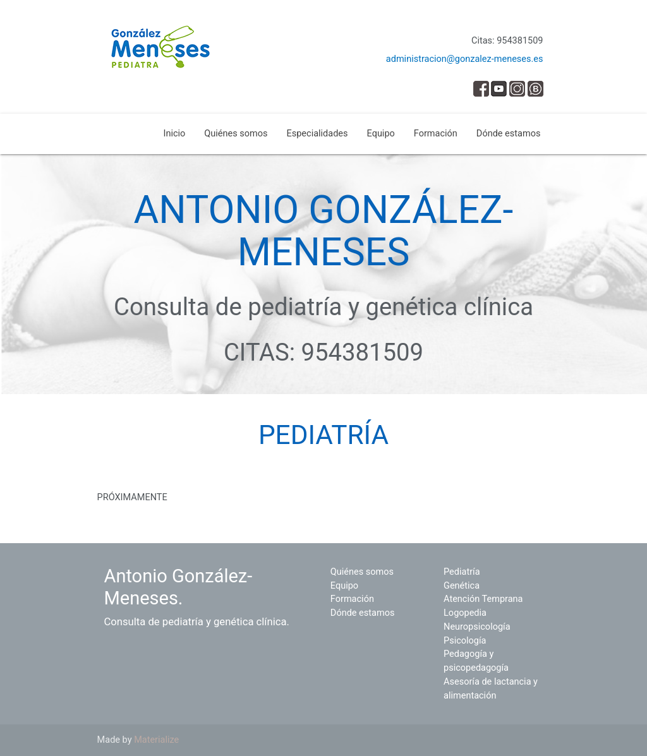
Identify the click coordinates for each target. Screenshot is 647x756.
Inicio (174, 133)
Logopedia (465, 613)
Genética (462, 585)
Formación (435, 133)
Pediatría (462, 572)
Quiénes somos (235, 133)
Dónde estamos (508, 133)
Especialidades (317, 133)
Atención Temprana (483, 599)
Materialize (156, 740)
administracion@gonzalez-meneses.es (464, 59)
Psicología (465, 640)
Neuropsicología (477, 626)
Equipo (381, 133)
